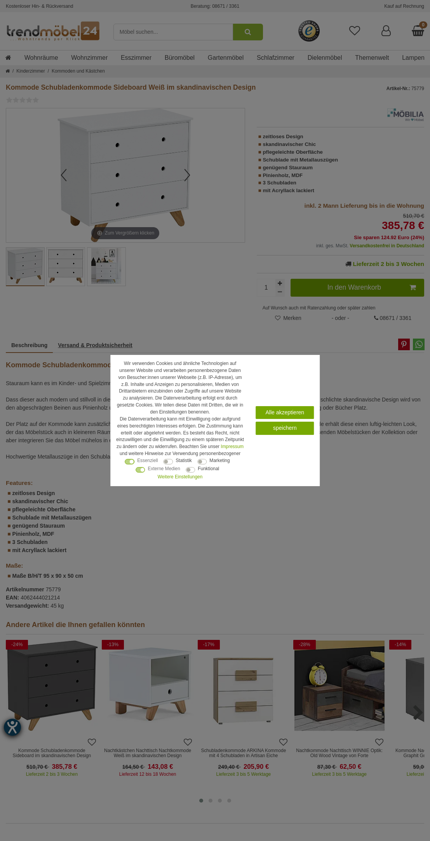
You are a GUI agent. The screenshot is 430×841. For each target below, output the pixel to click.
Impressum (232, 446)
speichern (285, 428)
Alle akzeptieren (285, 412)
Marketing (219, 460)
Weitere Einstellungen (180, 477)
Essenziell (147, 460)
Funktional (208, 468)
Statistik (184, 460)
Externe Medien (164, 468)
